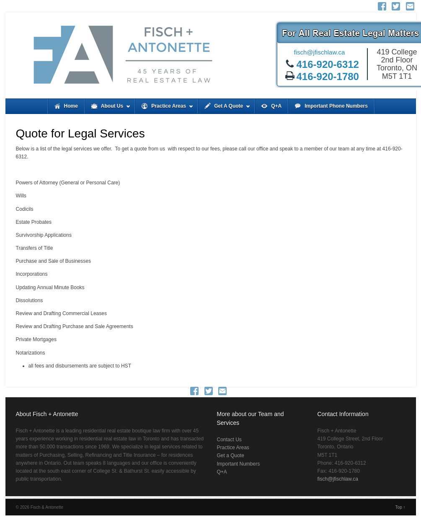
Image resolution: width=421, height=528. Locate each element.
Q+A (276, 106)
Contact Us (229, 440)
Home (71, 106)
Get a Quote (230, 455)
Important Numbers (238, 464)
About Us (108, 108)
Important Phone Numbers (336, 106)
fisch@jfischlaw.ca (319, 52)
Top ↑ (400, 507)
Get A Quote (224, 108)
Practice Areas (164, 108)
